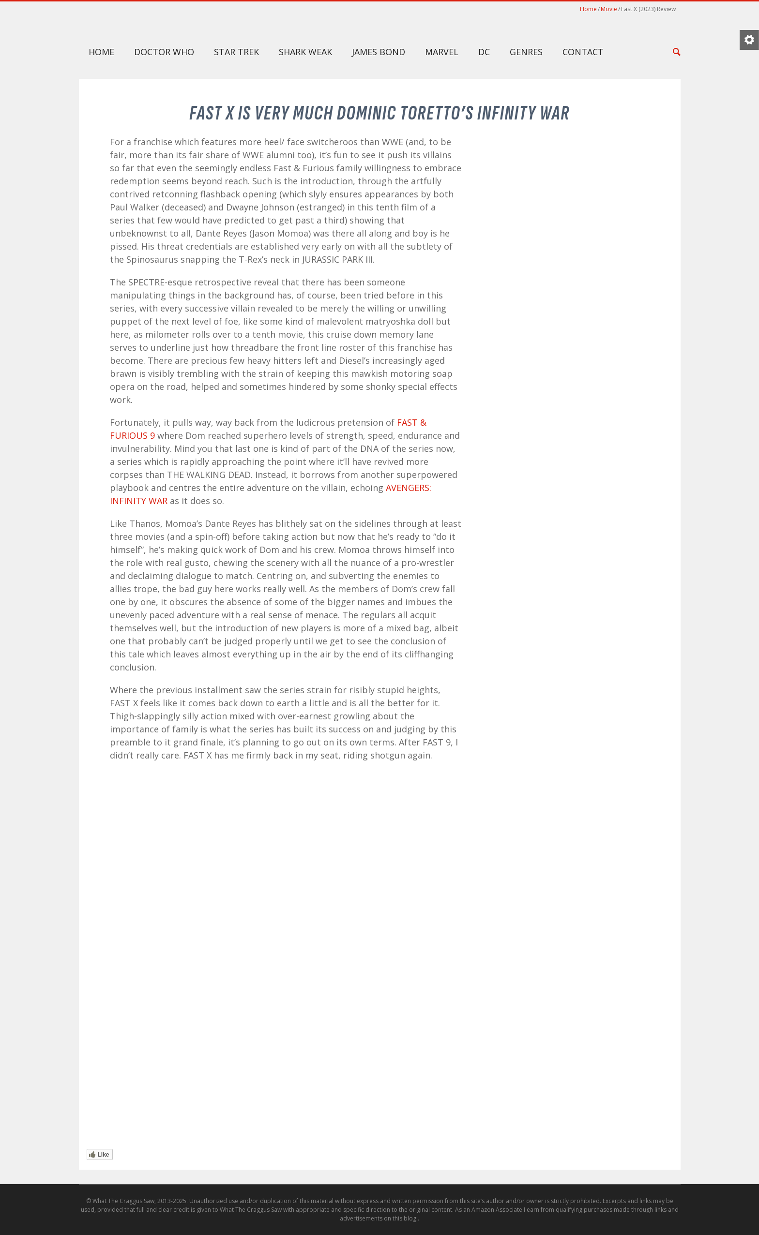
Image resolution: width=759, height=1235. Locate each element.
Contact (583, 52)
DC (484, 52)
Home (588, 9)
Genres (526, 52)
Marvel (441, 52)
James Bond (378, 52)
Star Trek (236, 52)
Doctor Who (164, 52)
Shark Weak (305, 52)
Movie (609, 9)
